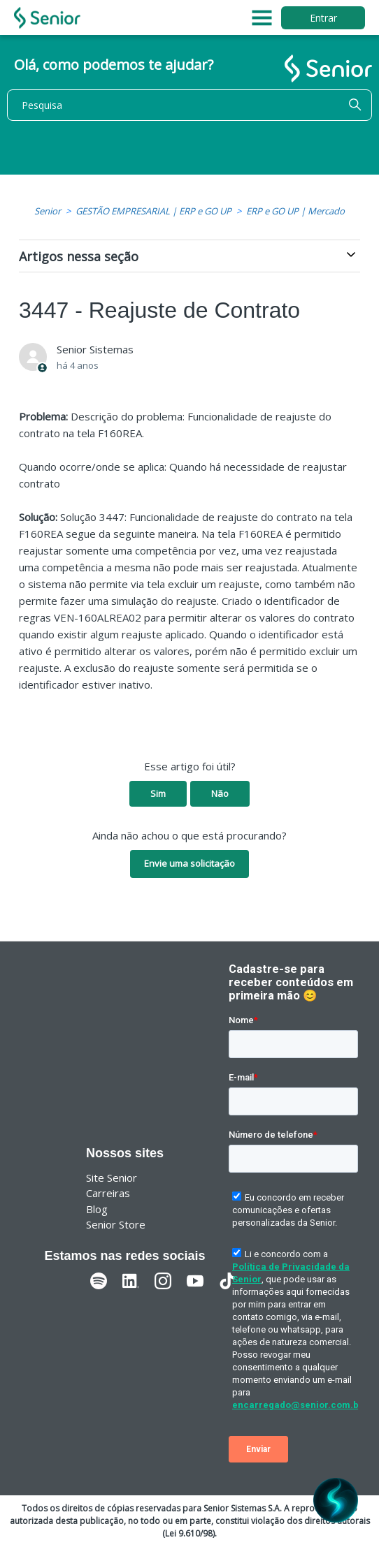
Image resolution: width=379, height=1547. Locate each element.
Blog (97, 1209)
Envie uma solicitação (189, 863)
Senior (47, 211)
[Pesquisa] (189, 105)
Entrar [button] (323, 17)
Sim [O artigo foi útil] (158, 793)
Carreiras (108, 1193)
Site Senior (111, 1178)
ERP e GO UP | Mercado (295, 211)
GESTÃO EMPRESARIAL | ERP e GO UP (153, 211)
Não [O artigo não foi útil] (220, 793)
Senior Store (115, 1224)
